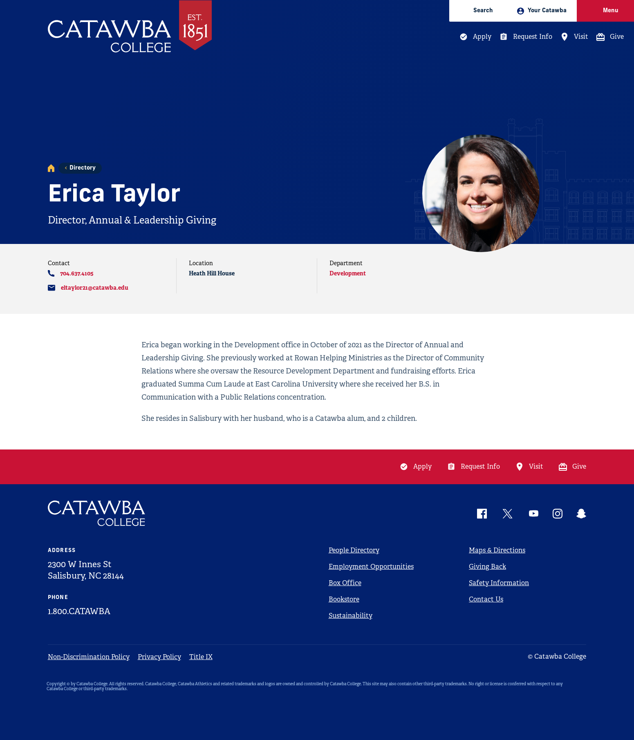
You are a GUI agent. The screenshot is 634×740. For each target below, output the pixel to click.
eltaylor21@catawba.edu (94, 287)
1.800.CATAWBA (79, 611)
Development (347, 273)
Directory (82, 168)
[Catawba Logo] (97, 513)
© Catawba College (557, 656)
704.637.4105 (77, 273)
